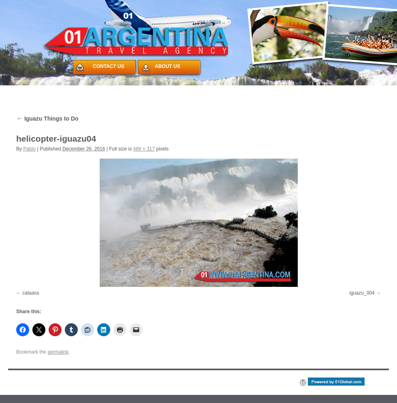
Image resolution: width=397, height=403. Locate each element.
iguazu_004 (362, 293)
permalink (57, 352)
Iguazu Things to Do (47, 118)
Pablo (29, 149)
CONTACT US (108, 66)
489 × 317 (144, 149)
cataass (30, 293)
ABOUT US (167, 66)
